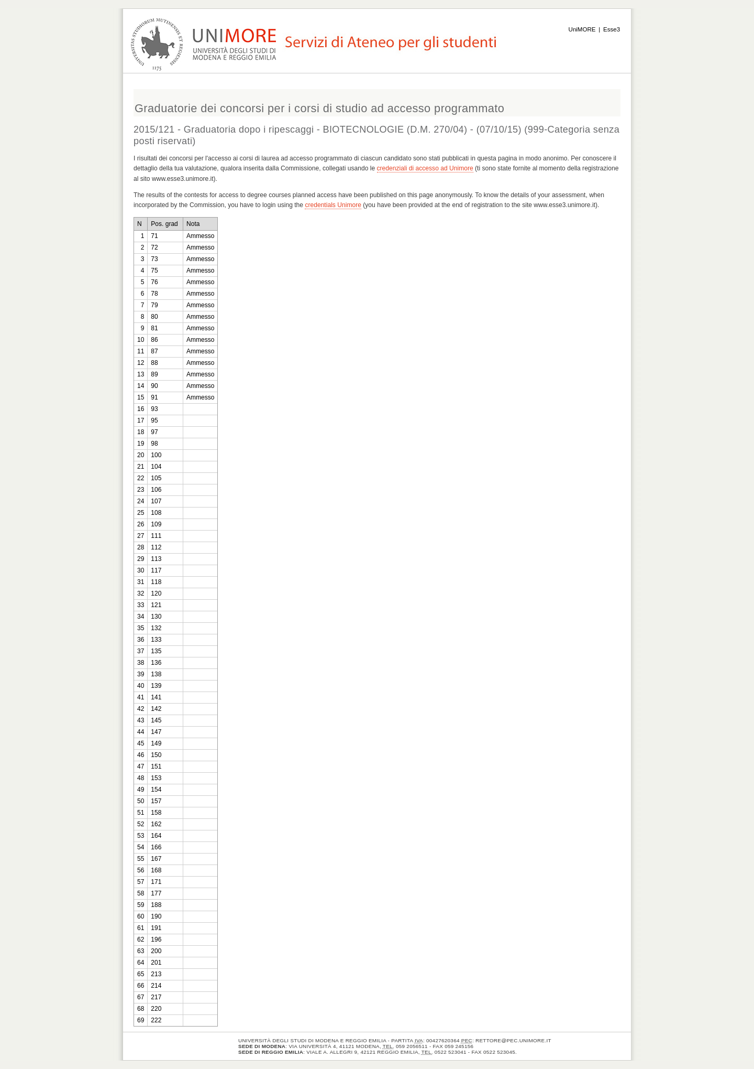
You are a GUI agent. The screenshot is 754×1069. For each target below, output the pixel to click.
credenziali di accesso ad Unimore (425, 168)
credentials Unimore (333, 205)
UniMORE (582, 29)
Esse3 (611, 29)
